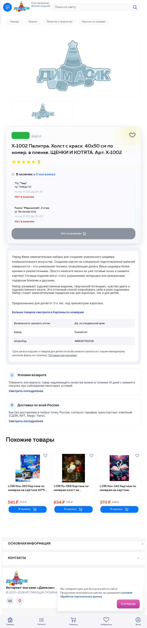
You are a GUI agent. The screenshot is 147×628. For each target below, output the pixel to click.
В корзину (28, 521)
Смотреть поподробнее (26, 404)
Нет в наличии (73, 246)
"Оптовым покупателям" (62, 368)
